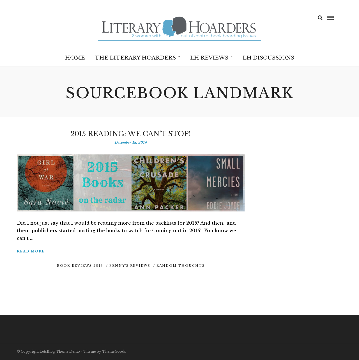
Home (75, 57)
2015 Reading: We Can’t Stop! (131, 134)
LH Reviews (209, 57)
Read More (31, 251)
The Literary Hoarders (135, 57)
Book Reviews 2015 (80, 266)
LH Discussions (268, 57)
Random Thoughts (181, 266)
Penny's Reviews (129, 266)
